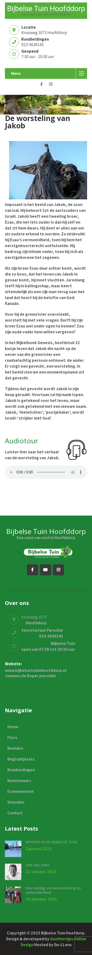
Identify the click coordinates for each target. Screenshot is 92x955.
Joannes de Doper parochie (30, 675)
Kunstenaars (19, 780)
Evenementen (20, 791)
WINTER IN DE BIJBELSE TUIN (51, 842)
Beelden (15, 748)
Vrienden (15, 802)
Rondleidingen (21, 770)
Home (12, 726)
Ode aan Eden (37, 865)
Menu (16, 73)
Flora (12, 737)
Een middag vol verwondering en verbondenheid (53, 890)
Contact (15, 813)
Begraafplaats (21, 759)
